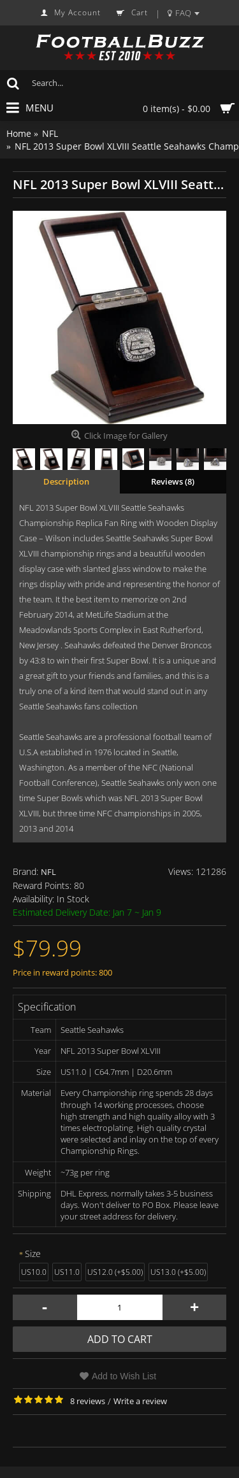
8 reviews (87, 1401)
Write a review (140, 1401)
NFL (48, 872)
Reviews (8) (172, 481)
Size (33, 1253)
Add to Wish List (124, 1376)
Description (66, 481)
